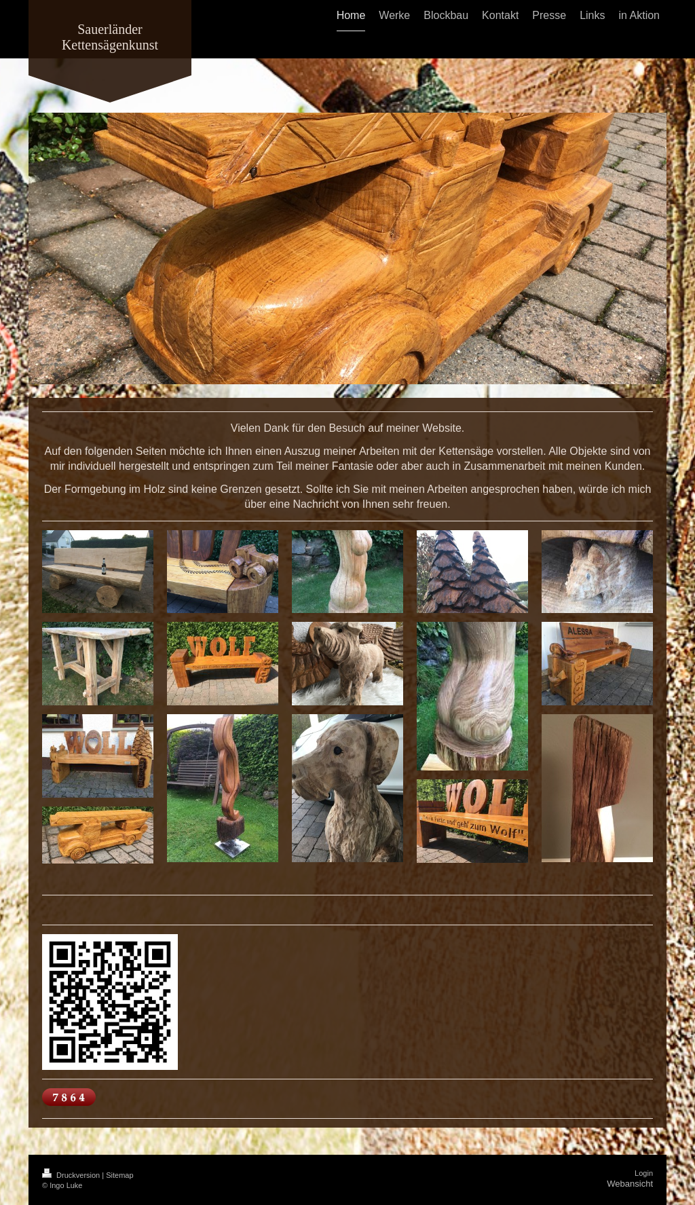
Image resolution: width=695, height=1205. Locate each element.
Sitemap (119, 1175)
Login (644, 1173)
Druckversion (72, 1175)
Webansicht (630, 1184)
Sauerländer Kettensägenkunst (110, 37)
